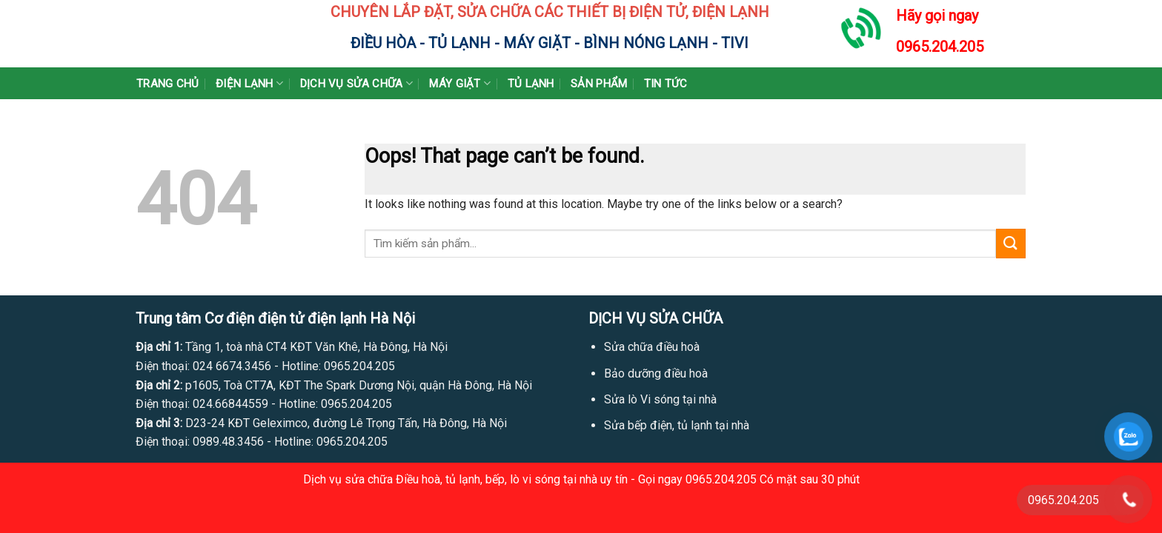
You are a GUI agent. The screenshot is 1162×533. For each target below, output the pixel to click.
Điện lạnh (249, 83)
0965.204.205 (939, 47)
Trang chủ (167, 83)
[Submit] (1011, 243)
